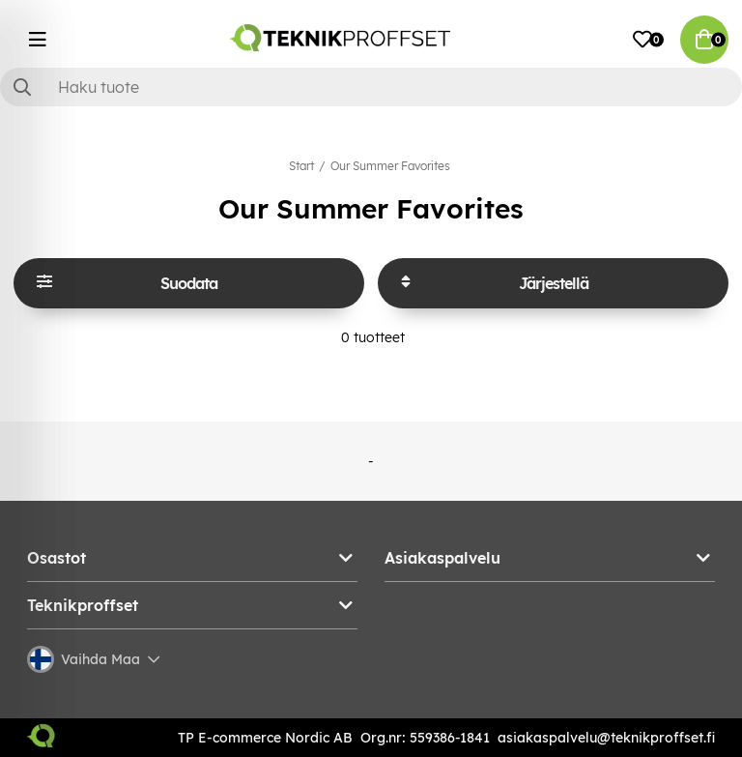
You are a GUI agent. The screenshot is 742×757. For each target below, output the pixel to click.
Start (301, 166)
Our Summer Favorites (390, 166)
